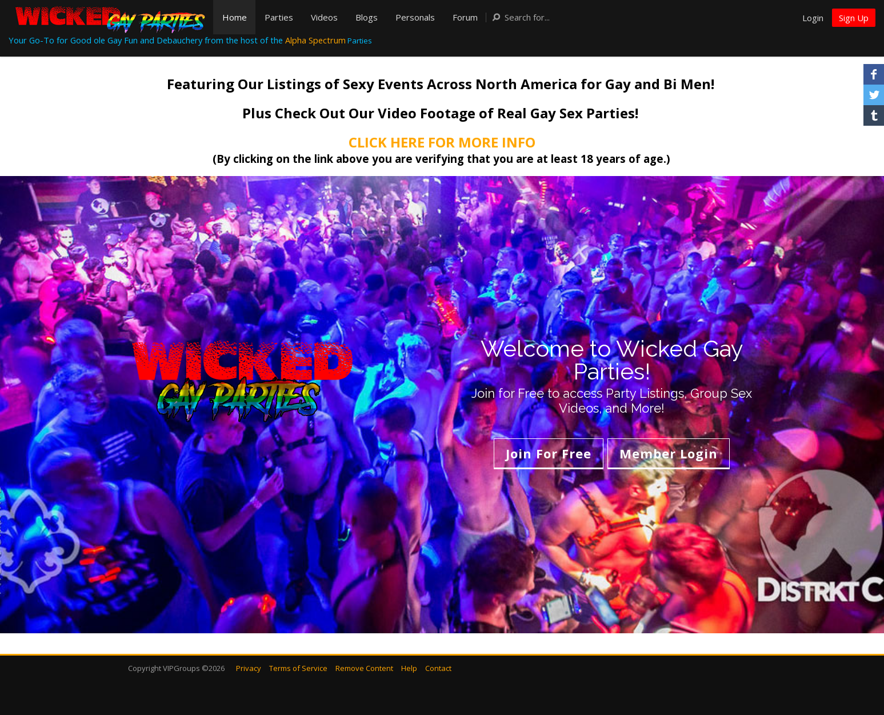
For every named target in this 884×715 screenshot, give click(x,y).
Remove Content (364, 668)
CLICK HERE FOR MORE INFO (442, 142)
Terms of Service (298, 668)
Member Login (668, 453)
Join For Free (548, 453)
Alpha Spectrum (315, 40)
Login (812, 17)
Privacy (248, 668)
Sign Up (854, 17)
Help (409, 668)
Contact (438, 668)
